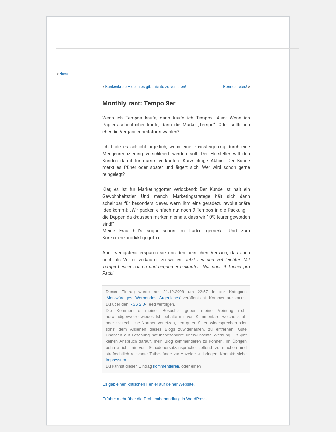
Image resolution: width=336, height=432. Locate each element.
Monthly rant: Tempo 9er (138, 103)
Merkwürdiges (119, 298)
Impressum (116, 360)
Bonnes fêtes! (235, 86)
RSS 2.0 (137, 304)
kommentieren (166, 366)
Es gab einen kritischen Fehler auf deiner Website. (148, 384)
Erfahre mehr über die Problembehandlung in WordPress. (155, 399)
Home (64, 74)
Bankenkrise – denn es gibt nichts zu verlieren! (145, 86)
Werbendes (145, 298)
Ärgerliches (169, 298)
